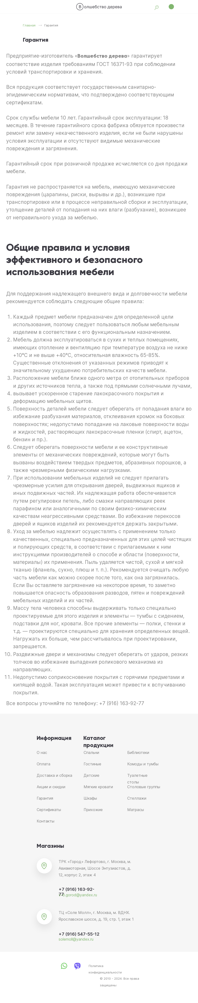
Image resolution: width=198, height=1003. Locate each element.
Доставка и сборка (54, 775)
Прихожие (93, 809)
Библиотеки (138, 752)
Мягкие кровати (98, 786)
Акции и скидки (51, 786)
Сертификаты (49, 809)
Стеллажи (136, 798)
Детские (91, 775)
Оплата (43, 764)
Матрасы (135, 809)
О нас (42, 752)
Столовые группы (143, 786)
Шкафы (90, 798)
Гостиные (92, 764)
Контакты (45, 821)
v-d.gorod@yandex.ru (78, 895)
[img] (99, 6)
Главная (29, 25)
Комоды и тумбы (142, 764)
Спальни (91, 752)
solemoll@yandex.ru (76, 939)
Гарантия (45, 798)
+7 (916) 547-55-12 (79, 934)
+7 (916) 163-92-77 (121, 703)
